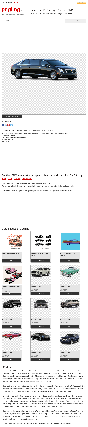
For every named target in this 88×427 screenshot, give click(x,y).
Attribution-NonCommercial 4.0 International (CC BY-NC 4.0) (31, 130)
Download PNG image (12, 116)
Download (11, 260)
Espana (16, 2)
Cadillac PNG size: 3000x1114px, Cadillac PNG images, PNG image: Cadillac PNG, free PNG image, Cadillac (38, 133)
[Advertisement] (44, 38)
